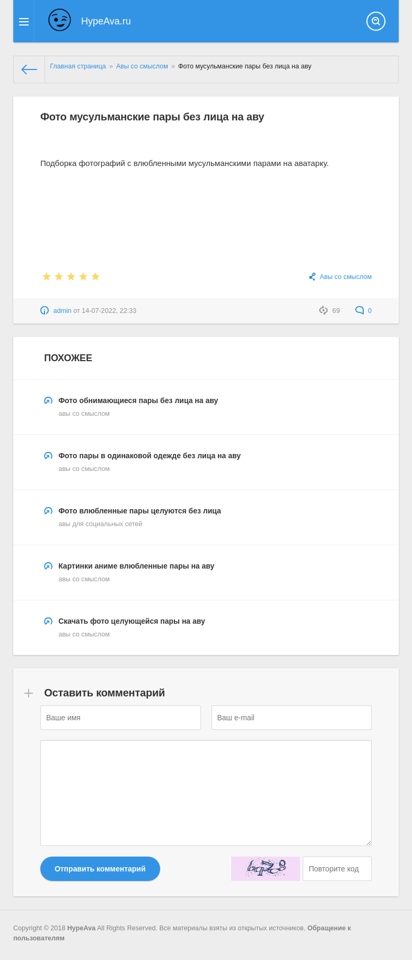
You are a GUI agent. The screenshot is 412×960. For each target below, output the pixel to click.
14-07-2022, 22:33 (109, 311)
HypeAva (81, 928)
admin (62, 311)
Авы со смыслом (346, 277)
